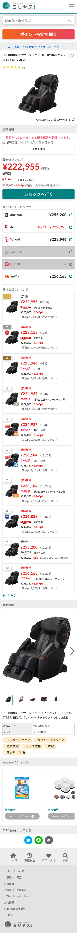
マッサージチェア (18, 740)
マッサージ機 (15, 752)
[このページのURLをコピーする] (49, 840)
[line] (38, 841)
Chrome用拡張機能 (14, 908)
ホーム (6, 46)
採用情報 (9, 883)
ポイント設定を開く (38, 34)
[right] (72, 651)
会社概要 (9, 902)
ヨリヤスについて (14, 871)
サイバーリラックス (51, 740)
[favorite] (71, 56)
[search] (70, 20)
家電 (17, 46)
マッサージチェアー (49, 46)
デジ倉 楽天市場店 (24, 180)
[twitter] (28, 841)
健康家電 (28, 46)
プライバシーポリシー (16, 896)
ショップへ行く (38, 194)
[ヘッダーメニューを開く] (71, 6)
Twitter (8, 915)
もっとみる (10, 595)
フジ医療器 (33, 746)
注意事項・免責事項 (15, 890)
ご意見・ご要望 (12, 877)
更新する (39, 149)
